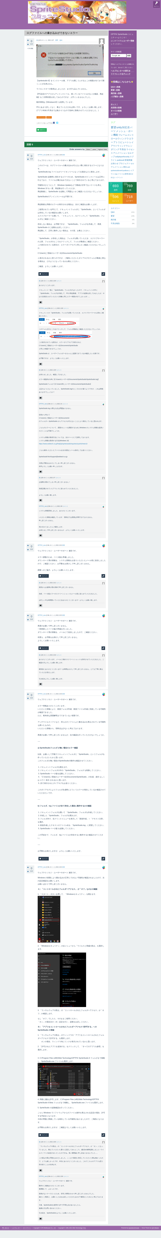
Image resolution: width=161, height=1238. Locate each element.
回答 (63, 162)
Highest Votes (102, 157)
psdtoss (126, 178)
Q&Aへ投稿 (115, 95)
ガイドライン (27, 1235)
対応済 (126, 135)
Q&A (30, 33)
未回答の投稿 (116, 115)
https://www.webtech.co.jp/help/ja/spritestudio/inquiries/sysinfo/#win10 (63, 451)
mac (116, 182)
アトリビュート (121, 150)
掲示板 (44, 33)
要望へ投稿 (115, 98)
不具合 (123, 157)
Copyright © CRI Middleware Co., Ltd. (44, 1235)
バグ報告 (51, 33)
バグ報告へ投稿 (117, 104)
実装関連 (128, 168)
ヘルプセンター (16, 1235)
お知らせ (114, 171)
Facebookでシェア (54, 130)
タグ (65, 33)
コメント (59, 288)
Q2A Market (155, 1235)
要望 (37, 33)
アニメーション (120, 161)
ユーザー (114, 122)
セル (132, 171)
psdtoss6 (120, 168)
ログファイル (41, 125)
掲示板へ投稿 (116, 101)
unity (119, 135)
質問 (56, 48)
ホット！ (114, 112)
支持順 (58, 33)
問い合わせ (5, 1235)
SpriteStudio (129, 33)
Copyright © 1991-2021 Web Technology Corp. (72, 1235)
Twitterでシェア (57, 130)
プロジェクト (124, 171)
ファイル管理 (123, 182)
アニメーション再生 (119, 175)
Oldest (88, 157)
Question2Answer (134, 1235)
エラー (49, 125)
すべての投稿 (116, 118)
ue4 (128, 175)
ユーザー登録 (128, 48)
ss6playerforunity (122, 164)
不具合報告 (115, 231)
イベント (119, 185)
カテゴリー (115, 216)
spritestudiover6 (117, 178)
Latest (94, 157)
